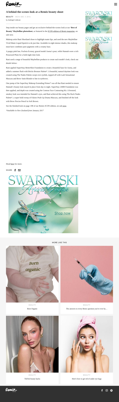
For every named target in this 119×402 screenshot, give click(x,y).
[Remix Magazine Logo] (14, 4)
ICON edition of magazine (61, 31)
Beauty (9, 17)
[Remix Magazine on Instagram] (107, 390)
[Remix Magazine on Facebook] (102, 390)
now (64, 106)
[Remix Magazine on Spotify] (111, 390)
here (12, 164)
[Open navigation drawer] (115, 4)
